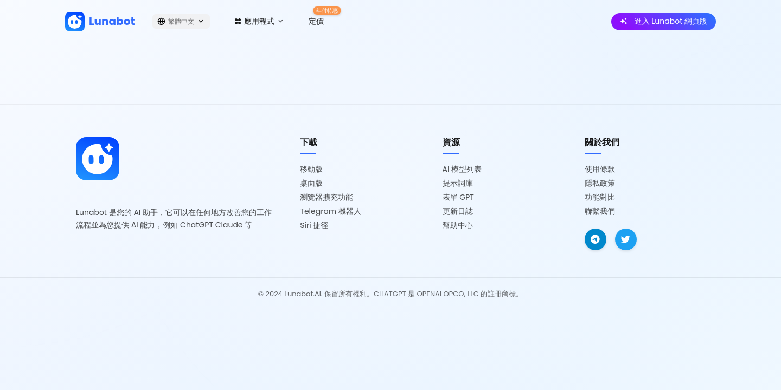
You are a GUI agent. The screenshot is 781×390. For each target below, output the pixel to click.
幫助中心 (458, 225)
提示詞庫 (458, 183)
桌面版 (311, 183)
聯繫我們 (600, 211)
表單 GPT (458, 197)
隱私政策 (600, 183)
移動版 (311, 169)
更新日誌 (458, 211)
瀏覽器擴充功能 (326, 197)
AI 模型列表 (462, 169)
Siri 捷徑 (314, 225)
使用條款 (600, 169)
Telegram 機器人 (330, 211)
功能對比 (600, 197)
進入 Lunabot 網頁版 (663, 21)
